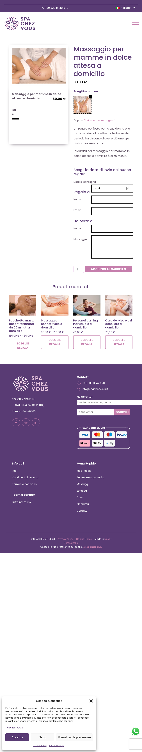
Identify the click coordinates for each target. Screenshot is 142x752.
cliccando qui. (92, 547)
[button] (91, 701)
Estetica (82, 491)
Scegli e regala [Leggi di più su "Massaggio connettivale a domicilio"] (55, 342)
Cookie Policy (40, 745)
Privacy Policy (56, 745)
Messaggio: (80, 239)
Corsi (80, 497)
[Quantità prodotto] (79, 269)
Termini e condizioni (24, 484)
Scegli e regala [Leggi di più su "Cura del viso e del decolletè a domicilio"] (119, 342)
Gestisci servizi (15, 727)
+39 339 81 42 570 (54, 8)
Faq (14, 471)
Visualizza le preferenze (74, 737)
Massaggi (82, 484)
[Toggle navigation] (135, 23)
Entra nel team (21, 502)
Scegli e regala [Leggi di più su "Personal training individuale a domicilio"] (87, 342)
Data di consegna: (85, 182)
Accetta (17, 737)
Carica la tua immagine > (100, 120)
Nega (42, 737)
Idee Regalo (84, 471)
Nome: (78, 199)
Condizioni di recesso (25, 477)
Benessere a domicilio (90, 477)
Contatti (82, 510)
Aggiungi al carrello (108, 269)
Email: (77, 210)
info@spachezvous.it (92, 389)
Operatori (83, 504)
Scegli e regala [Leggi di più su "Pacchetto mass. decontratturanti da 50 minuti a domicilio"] (23, 345)
